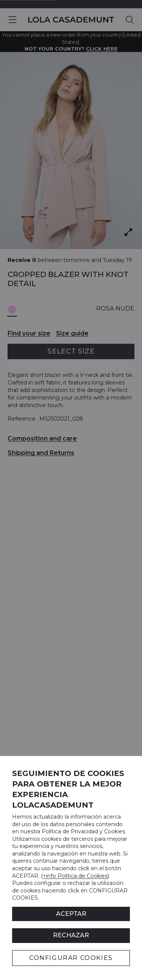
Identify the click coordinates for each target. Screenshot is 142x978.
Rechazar (71, 935)
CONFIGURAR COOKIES (71, 957)
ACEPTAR (71, 913)
